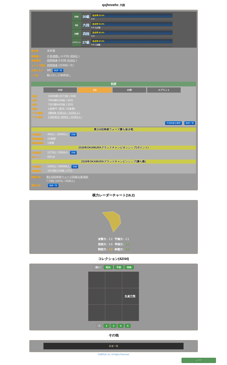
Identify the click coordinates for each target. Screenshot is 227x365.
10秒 (129, 90)
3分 (95, 90)
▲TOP (199, 360)
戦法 (108, 267)
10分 (60, 90)
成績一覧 (53, 185)
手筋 (118, 267)
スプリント (164, 90)
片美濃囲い (53, 56)
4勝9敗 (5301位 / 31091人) (64, 112)
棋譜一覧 (58, 70)
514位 (71, 60)
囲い (97, 267)
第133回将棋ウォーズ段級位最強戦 (67, 177)
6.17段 (97, 27)
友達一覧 (113, 346)
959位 (74, 56)
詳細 (73, 134)
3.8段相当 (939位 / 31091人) (65, 117)
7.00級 (97, 45)
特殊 (129, 267)
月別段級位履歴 (173, 123)
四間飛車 (52, 60)
